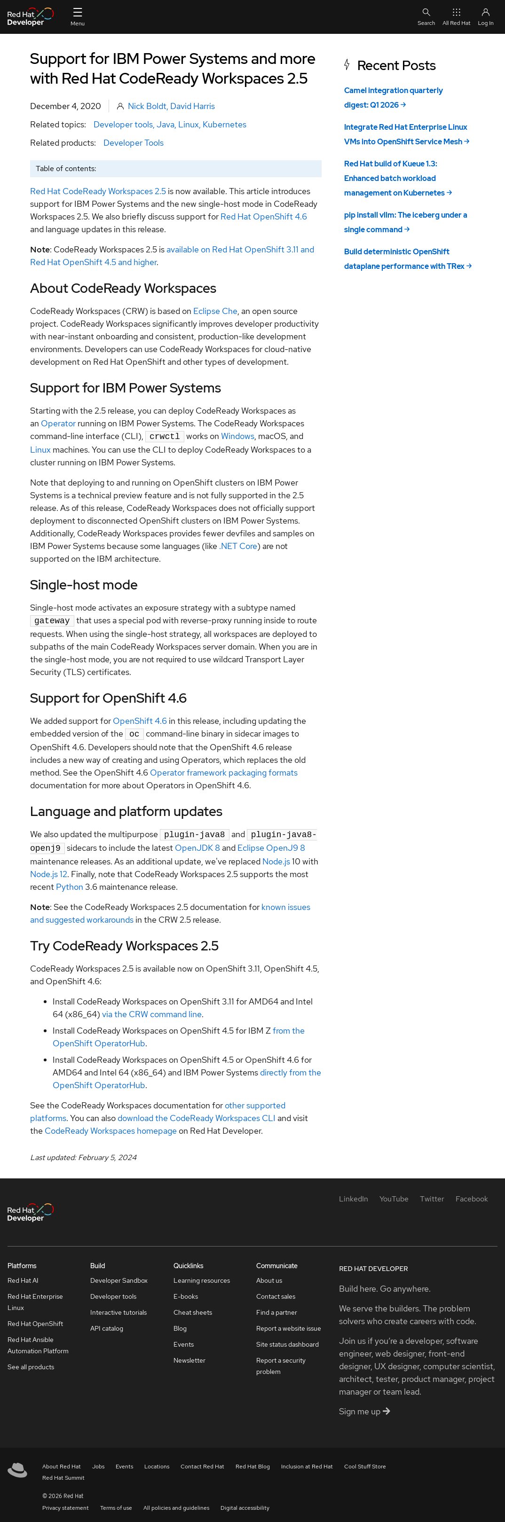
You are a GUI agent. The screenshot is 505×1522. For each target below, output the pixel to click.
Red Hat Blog (253, 1462)
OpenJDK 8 (197, 844)
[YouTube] (394, 1194)
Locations (156, 1462)
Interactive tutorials (118, 1307)
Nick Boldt (147, 106)
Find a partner (276, 1307)
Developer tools (123, 124)
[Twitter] (432, 1194)
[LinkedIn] (353, 1194)
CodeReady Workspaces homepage (111, 1126)
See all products (31, 1362)
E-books (186, 1291)
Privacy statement (65, 1503)
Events (184, 1339)
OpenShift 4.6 (140, 719)
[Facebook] (472, 1194)
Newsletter (189, 1355)
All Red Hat (456, 17)
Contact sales (275, 1291)
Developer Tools (133, 142)
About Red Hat (61, 1462)
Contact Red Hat (202, 1462)
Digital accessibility (245, 1503)
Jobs (98, 1462)
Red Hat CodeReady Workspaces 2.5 (98, 191)
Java (165, 124)
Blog (180, 1323)
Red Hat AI (23, 1275)
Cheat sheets (193, 1307)
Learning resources (202, 1275)
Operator (58, 423)
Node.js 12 (48, 869)
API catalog (106, 1323)
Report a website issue (288, 1323)
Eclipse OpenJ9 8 (271, 844)
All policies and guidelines (176, 1503)
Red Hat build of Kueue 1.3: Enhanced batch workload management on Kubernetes (394, 178)
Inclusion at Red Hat (307, 1462)
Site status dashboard (287, 1339)
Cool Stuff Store (365, 1462)
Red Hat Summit (63, 1473)
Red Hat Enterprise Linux (35, 1297)
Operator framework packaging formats (224, 769)
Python (69, 882)
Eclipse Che (215, 311)
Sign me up (364, 1406)
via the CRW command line (152, 1009)
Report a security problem (281, 1361)
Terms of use (116, 1503)
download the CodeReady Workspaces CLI (197, 1113)
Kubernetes (224, 124)
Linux (188, 124)
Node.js (276, 856)
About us (269, 1275)
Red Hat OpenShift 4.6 (264, 216)
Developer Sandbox (119, 1275)
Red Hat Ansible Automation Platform (38, 1340)
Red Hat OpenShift (35, 1319)
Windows (237, 436)
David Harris (192, 106)
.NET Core (238, 545)
